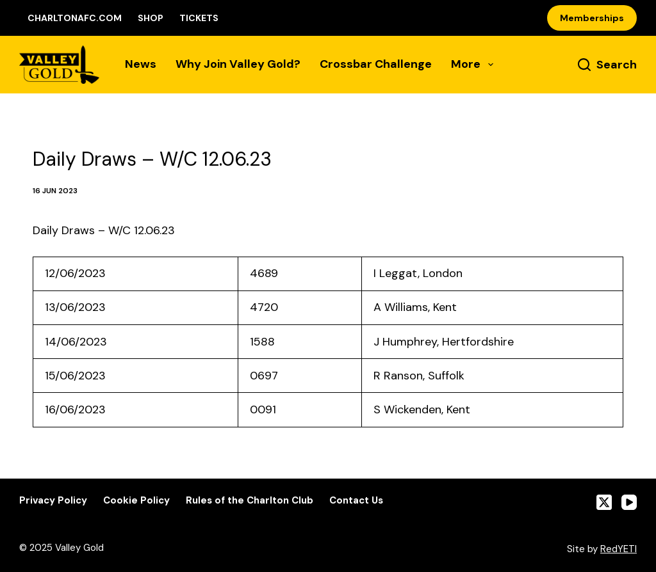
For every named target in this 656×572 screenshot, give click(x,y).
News (140, 64)
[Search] (607, 65)
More (472, 64)
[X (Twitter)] (604, 502)
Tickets (198, 18)
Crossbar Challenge (376, 64)
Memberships (592, 18)
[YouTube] (629, 502)
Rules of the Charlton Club (249, 501)
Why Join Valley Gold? (238, 64)
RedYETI (618, 549)
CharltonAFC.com (75, 18)
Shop (150, 18)
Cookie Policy (136, 501)
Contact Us (356, 501)
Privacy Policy (53, 501)
